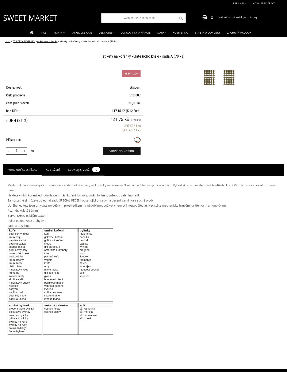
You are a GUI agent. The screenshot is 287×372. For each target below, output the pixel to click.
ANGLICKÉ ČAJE (82, 32)
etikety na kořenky (47, 41)
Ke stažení (53, 170)
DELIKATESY (106, 32)
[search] (181, 18)
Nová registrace (264, 3)
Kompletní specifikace (22, 170)
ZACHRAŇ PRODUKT (240, 32)
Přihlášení (240, 3)
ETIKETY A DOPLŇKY (207, 32)
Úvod (7, 41)
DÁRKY (161, 32)
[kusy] (16, 151)
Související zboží (84, 170)
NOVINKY (60, 32)
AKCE (43, 32)
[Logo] (30, 17)
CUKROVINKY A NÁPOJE (135, 32)
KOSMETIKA (180, 32)
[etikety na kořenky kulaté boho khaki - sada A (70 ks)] (209, 70)
